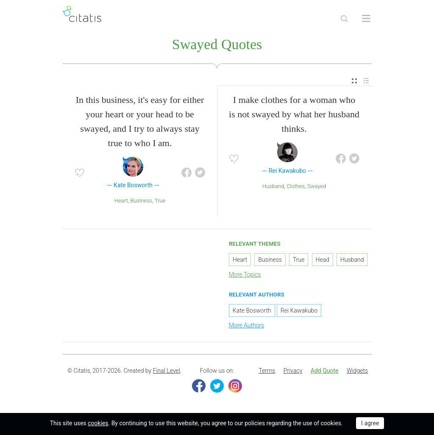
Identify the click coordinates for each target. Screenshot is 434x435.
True (160, 200)
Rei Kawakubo (299, 310)
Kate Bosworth (252, 310)
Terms (267, 370)
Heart (121, 200)
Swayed (316, 186)
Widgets (357, 370)
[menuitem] (354, 81)
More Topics (245, 274)
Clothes (296, 186)
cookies (98, 423)
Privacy (293, 370)
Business (141, 200)
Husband (273, 186)
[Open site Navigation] (366, 19)
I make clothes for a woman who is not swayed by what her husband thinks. (294, 114)
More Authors (246, 325)
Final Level (166, 370)
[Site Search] (344, 19)
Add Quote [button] (325, 370)
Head (322, 259)
